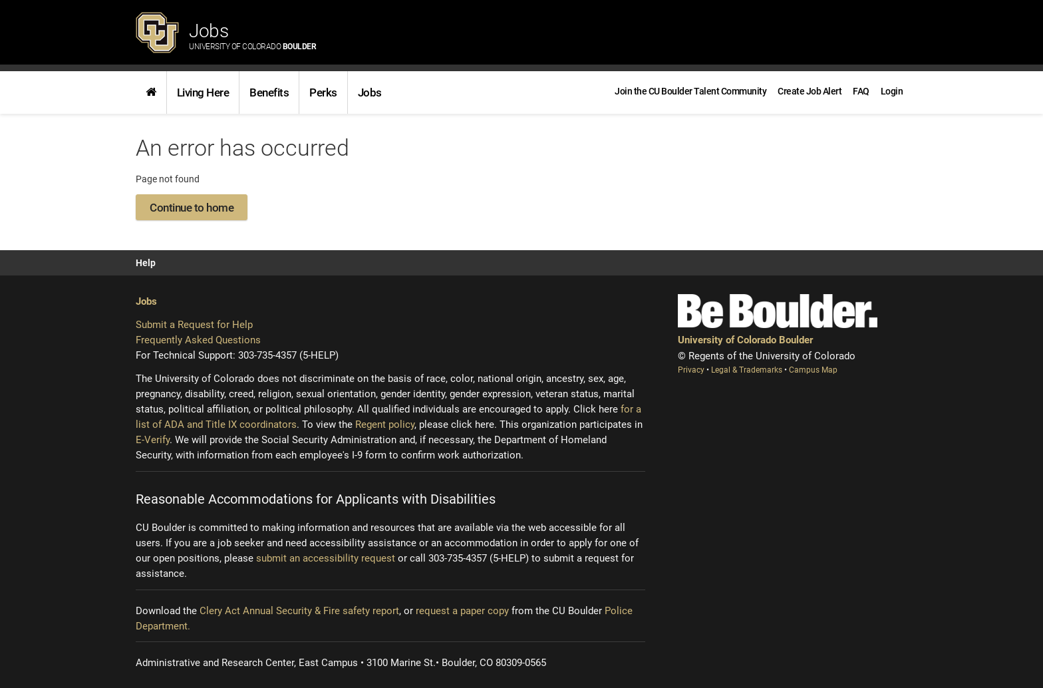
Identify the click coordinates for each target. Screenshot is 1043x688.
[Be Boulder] (777, 311)
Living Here (203, 92)
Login (892, 91)
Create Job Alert (809, 91)
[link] (151, 92)
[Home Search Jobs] (151, 92)
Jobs (252, 35)
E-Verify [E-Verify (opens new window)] (153, 440)
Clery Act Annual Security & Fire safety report (299, 611)
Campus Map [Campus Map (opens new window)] (813, 370)
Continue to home (191, 207)
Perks (323, 92)
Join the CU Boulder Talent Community (690, 91)
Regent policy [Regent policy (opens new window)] (384, 424)
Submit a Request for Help (194, 325)
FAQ (861, 91)
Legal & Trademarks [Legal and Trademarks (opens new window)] (747, 370)
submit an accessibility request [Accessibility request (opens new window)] (325, 558)
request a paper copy (462, 611)
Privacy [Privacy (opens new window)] (692, 370)
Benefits (269, 92)
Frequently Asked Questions (198, 340)
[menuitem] (892, 91)
